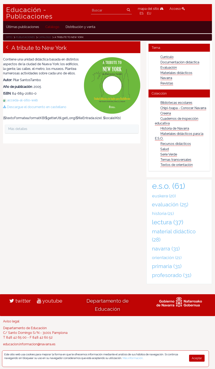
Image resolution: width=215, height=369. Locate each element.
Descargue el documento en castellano (34, 107)
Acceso (177, 9)
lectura (167, 222)
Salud (164, 149)
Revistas (166, 83)
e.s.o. (168, 186)
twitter (20, 301)
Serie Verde (168, 154)
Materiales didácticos (176, 73)
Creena (165, 113)
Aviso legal (11, 321)
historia (163, 213)
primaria (167, 266)
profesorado (171, 275)
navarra (166, 249)
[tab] (179, 48)
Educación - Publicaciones (29, 13)
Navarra (166, 78)
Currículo (167, 57)
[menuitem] (22, 27)
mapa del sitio (150, 9)
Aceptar (197, 358)
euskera (164, 195)
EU (149, 13)
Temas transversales (175, 160)
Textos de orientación (176, 165)
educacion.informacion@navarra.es (29, 344)
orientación (167, 257)
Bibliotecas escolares (176, 103)
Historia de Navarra (174, 128)
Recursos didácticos (175, 144)
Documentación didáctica (179, 62)
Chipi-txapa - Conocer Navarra (183, 108)
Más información (133, 358)
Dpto (9, 37)
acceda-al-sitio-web (22, 100)
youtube (49, 301)
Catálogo (44, 37)
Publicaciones (25, 37)
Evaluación (168, 67)
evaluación (170, 204)
